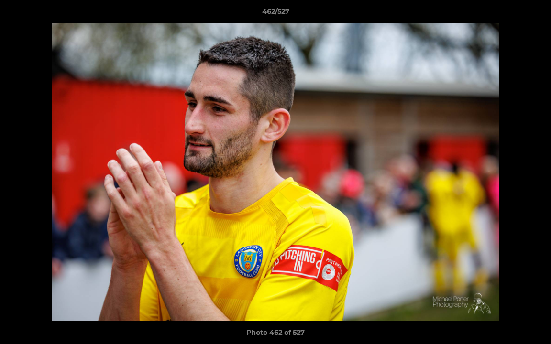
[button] (534, 14)
